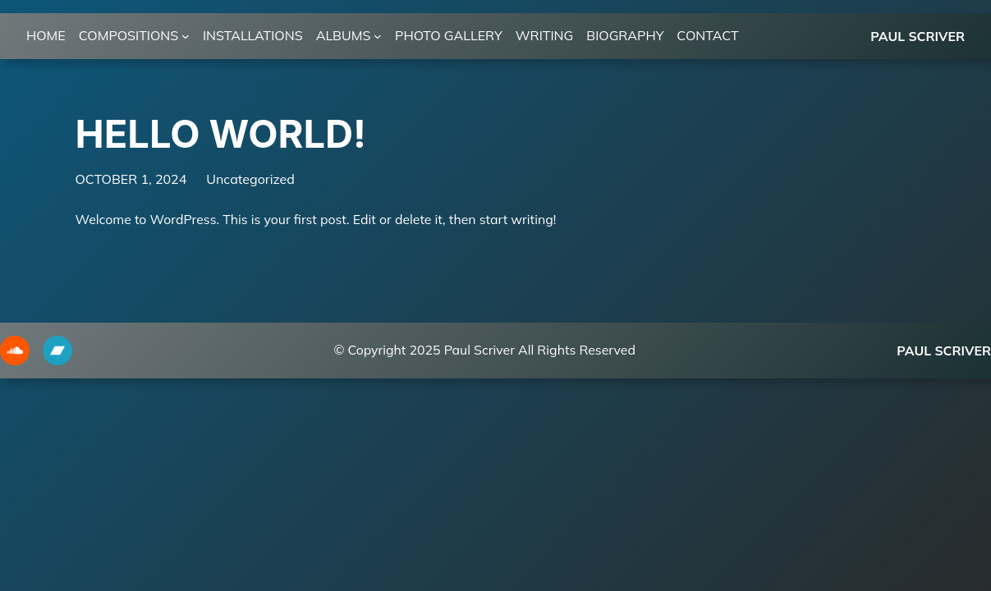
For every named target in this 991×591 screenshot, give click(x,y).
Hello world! (221, 134)
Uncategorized (250, 179)
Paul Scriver (917, 36)
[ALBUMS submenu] (378, 36)
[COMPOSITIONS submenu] (185, 36)
